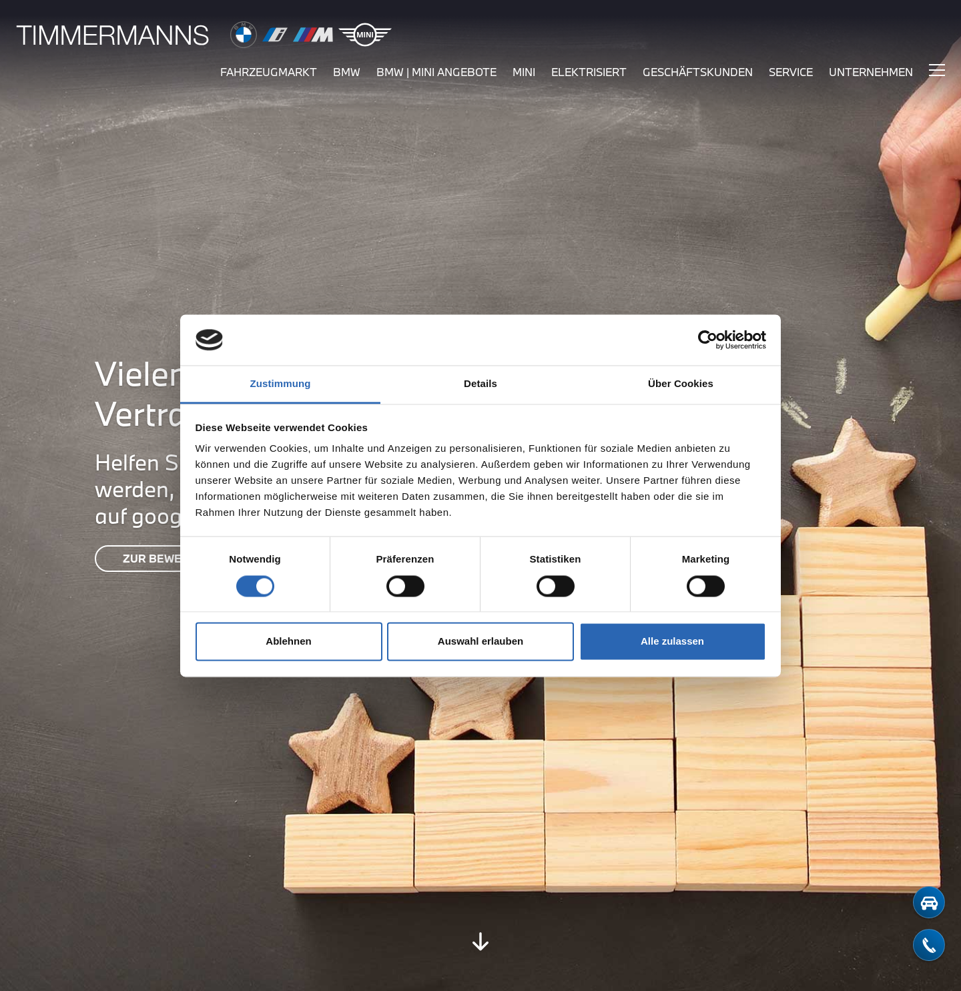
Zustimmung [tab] (280, 384)
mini (524, 72)
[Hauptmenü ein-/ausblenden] (937, 70)
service (791, 72)
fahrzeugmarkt (268, 72)
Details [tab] (480, 384)
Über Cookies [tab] (680, 384)
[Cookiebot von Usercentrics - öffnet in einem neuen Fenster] (707, 340)
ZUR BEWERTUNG (171, 558)
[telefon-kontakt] (929, 945)
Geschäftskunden (698, 72)
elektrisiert (589, 72)
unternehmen (871, 72)
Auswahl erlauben (480, 641)
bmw (346, 72)
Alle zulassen (672, 641)
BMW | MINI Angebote (436, 72)
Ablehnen (288, 641)
